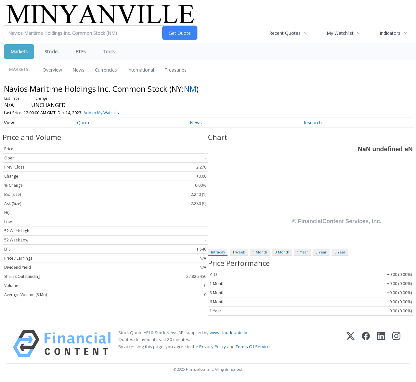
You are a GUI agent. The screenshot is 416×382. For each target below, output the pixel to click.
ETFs (80, 51)
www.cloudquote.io (228, 332)
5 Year (339, 252)
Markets (19, 51)
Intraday (218, 252)
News (78, 70)
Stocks (51, 51)
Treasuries (175, 70)
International (140, 70)
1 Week (238, 252)
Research (312, 122)
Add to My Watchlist (110, 113)
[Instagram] (396, 343)
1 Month (260, 252)
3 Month (282, 252)
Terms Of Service (253, 346)
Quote (84, 122)
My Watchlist (340, 33)
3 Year (321, 252)
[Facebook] (365, 343)
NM (190, 88)
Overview (52, 70)
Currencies (106, 70)
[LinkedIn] (381, 343)
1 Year (302, 252)
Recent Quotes (285, 33)
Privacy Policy (212, 346)
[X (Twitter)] (350, 343)
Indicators (390, 33)
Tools (109, 51)
